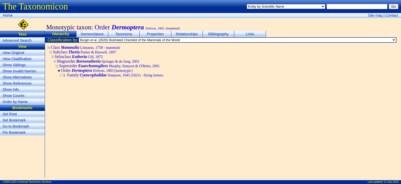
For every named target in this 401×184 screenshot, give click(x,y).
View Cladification (17, 59)
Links (250, 34)
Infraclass (79, 56)
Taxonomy (123, 34)
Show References (17, 83)
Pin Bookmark (14, 132)
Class (85, 47)
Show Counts (14, 96)
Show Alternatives (17, 77)
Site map (375, 15)
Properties (155, 34)
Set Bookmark (14, 120)
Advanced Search (17, 40)
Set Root (10, 114)
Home (8, 15)
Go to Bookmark (16, 126)
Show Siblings (14, 65)
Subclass (84, 52)
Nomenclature (92, 34)
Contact (391, 15)
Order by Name (15, 102)
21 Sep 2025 (391, 181)
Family (115, 75)
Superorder (109, 66)
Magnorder (98, 61)
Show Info (11, 89)
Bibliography (218, 34)
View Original (13, 53)
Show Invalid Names (19, 71)
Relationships (187, 34)
